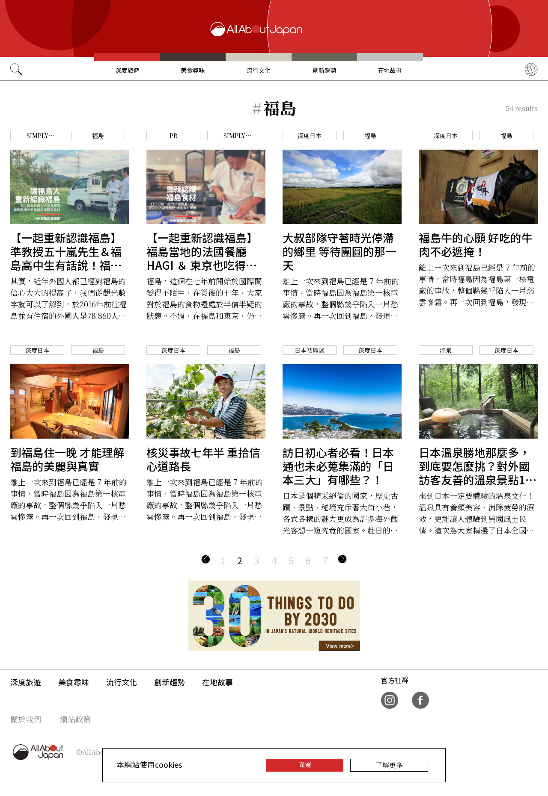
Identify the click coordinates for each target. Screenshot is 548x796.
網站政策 (75, 719)
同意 (305, 765)
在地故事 (390, 70)
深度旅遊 (127, 70)
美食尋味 (193, 70)
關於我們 (25, 719)
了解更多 (389, 765)
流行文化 (259, 70)
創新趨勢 (325, 70)
